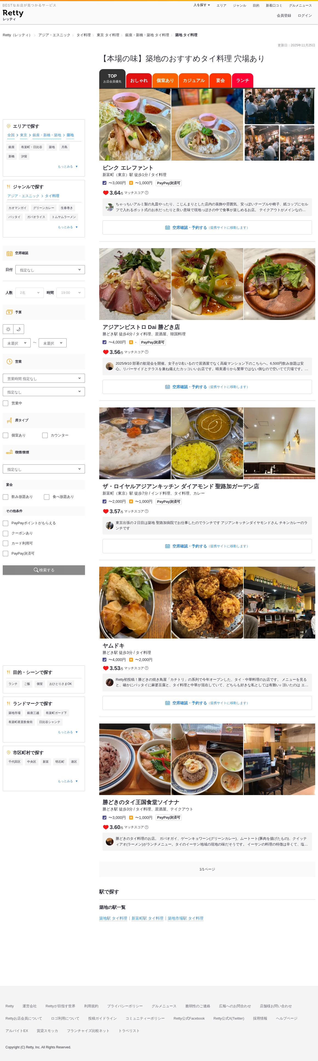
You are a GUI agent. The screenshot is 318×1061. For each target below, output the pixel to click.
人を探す (200, 5)
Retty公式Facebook (189, 1018)
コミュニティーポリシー (145, 1018)
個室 (40, 683)
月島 (64, 147)
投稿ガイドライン (102, 1018)
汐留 (24, 156)
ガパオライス (36, 217)
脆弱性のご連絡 (197, 1006)
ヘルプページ (286, 1018)
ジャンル (239, 5)
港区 (74, 761)
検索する (47, 570)
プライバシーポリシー (125, 1006)
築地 (52, 147)
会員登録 (284, 15)
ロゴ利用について (65, 1018)
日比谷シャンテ (49, 722)
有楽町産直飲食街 (20, 722)
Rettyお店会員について (23, 1018)
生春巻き (67, 207)
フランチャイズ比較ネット (88, 1031)
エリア (221, 5)
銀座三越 (33, 712)
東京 (23, 135)
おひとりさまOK (60, 683)
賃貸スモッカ (47, 1031)
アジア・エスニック (23, 196)
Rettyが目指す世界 (60, 1006)
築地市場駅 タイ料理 (185, 918)
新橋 (11, 156)
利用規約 (91, 1006)
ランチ (13, 683)
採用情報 (260, 1018)
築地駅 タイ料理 (113, 918)
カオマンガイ (17, 207)
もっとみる (65, 166)
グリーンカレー (43, 207)
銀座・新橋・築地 (47, 135)
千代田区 (14, 761)
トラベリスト (129, 1031)
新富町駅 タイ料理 (147, 918)
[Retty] (13, 14)
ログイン (305, 15)
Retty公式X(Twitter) (229, 1018)
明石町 (59, 761)
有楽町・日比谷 (31, 147)
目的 (256, 5)
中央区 (31, 761)
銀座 (11, 147)
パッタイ (14, 217)
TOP (112, 78)
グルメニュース (300, 5)
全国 (11, 135)
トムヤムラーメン (64, 217)
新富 (46, 761)
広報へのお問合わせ (235, 1006)
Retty (9, 1006)
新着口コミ (274, 5)
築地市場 (14, 712)
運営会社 (29, 1006)
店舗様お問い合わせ (276, 1006)
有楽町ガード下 (56, 712)
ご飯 (27, 683)
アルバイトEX (16, 1031)
